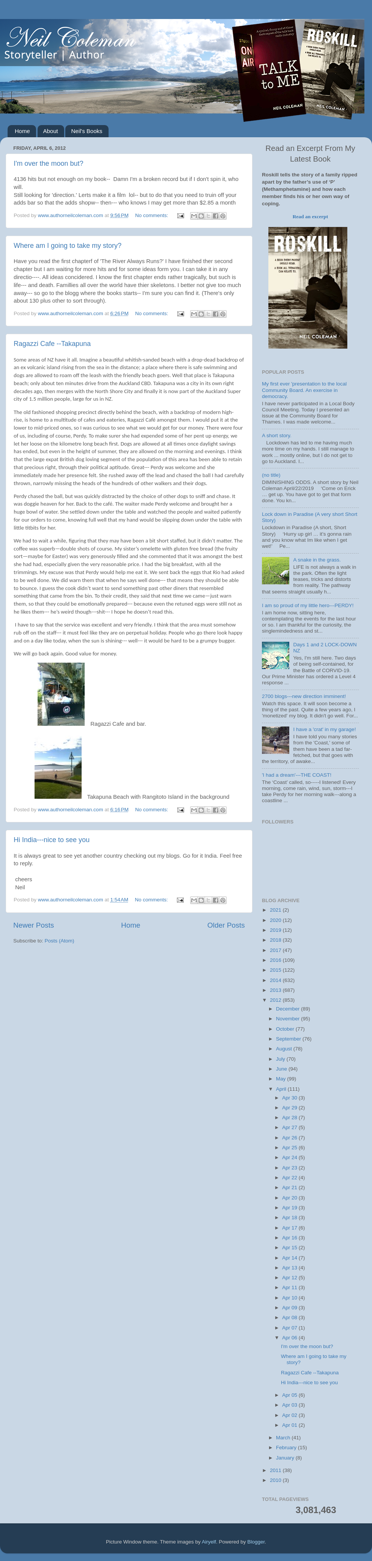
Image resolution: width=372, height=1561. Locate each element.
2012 (276, 1000)
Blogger (256, 1542)
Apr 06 (290, 1337)
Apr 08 (290, 1317)
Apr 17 (290, 1228)
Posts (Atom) (59, 941)
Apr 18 (290, 1217)
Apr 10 (290, 1298)
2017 (276, 950)
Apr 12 (290, 1277)
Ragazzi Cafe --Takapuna (52, 343)
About (50, 131)
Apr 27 (290, 1127)
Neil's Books (86, 131)
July (281, 1059)
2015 (276, 970)
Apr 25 (290, 1147)
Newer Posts (33, 925)
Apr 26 (290, 1138)
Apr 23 (290, 1168)
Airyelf (209, 1542)
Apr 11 (290, 1287)
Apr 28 (290, 1117)
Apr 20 (290, 1198)
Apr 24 (290, 1157)
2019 (276, 930)
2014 (276, 980)
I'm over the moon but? (49, 163)
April (282, 1089)
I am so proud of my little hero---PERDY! (308, 605)
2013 (276, 990)
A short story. (277, 435)
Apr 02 (290, 1415)
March (284, 1437)
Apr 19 (290, 1207)
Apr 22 (290, 1177)
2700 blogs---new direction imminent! (304, 696)
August (284, 1049)
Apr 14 (290, 1258)
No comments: (152, 215)
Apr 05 (290, 1395)
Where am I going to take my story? (67, 245)
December (288, 1009)
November (288, 1019)
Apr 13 (290, 1268)
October (286, 1029)
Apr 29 (290, 1107)
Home (22, 131)
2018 (276, 940)
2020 (276, 920)
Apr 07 (290, 1328)
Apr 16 (290, 1238)
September (289, 1039)
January (286, 1458)
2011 (276, 1470)
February (287, 1447)
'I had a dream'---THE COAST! (296, 775)
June (282, 1069)
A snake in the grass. (316, 560)
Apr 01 (290, 1425)
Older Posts (226, 925)
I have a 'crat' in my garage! (324, 729)
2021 (276, 910)
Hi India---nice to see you (52, 840)
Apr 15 (290, 1247)
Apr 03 (290, 1405)
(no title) (271, 475)
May (281, 1079)
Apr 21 (290, 1187)
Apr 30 (290, 1098)
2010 (276, 1480)
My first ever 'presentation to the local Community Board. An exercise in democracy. (304, 390)
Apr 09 (290, 1307)
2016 (276, 960)
